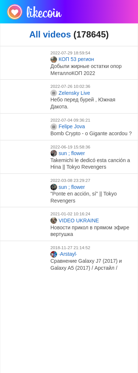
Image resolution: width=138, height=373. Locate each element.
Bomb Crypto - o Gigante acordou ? (91, 133)
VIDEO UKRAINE (74, 220)
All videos (50, 34)
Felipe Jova (67, 126)
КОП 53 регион (72, 59)
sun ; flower (67, 153)
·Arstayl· (63, 254)
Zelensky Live (70, 93)
